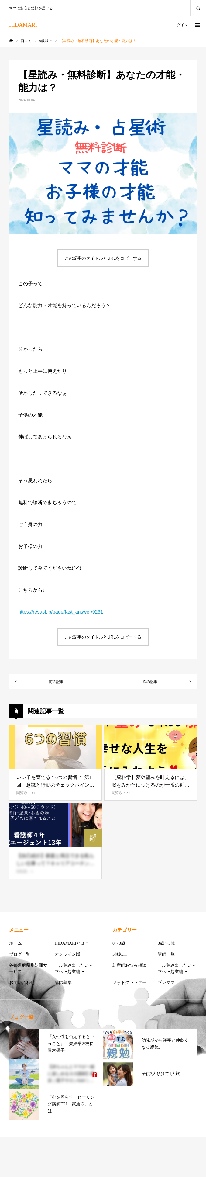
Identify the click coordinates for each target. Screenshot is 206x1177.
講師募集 (63, 982)
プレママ (166, 982)
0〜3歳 (118, 943)
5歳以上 (119, 954)
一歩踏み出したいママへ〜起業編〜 (74, 968)
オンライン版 (67, 954)
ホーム (15, 943)
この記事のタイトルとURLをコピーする (103, 258)
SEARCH (198, 8)
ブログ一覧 (19, 954)
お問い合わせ (22, 982)
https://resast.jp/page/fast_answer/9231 (60, 611)
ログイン (180, 25)
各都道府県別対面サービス (28, 968)
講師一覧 (166, 954)
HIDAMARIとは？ (72, 943)
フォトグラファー (129, 982)
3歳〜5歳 (166, 943)
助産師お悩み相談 (129, 965)
